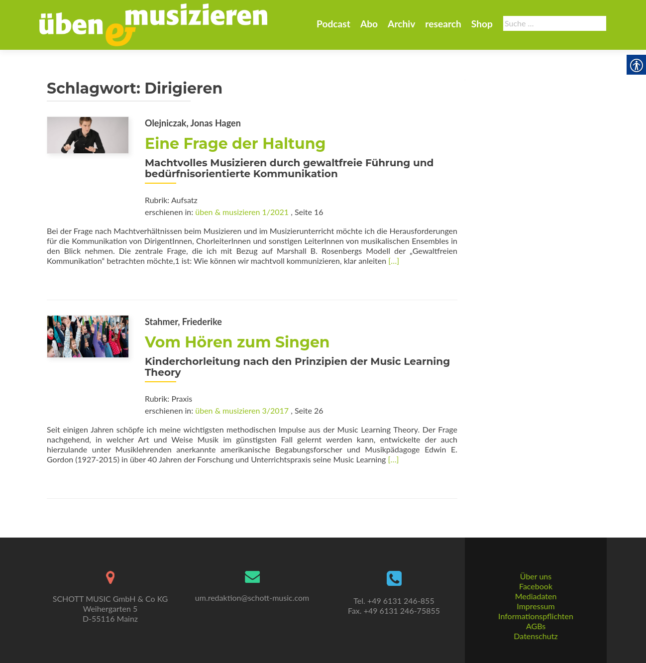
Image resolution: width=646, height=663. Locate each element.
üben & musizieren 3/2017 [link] (242, 410)
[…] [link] (393, 260)
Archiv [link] (401, 23)
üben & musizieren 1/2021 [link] (242, 212)
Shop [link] (482, 23)
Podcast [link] (333, 23)
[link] (153, 23)
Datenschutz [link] (535, 636)
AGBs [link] (535, 626)
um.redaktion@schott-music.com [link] (252, 597)
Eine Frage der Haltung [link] (235, 143)
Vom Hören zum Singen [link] (237, 342)
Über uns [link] (535, 576)
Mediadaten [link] (536, 596)
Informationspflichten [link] (535, 616)
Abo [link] (369, 23)
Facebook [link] (535, 586)
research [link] (443, 23)
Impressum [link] (535, 606)
